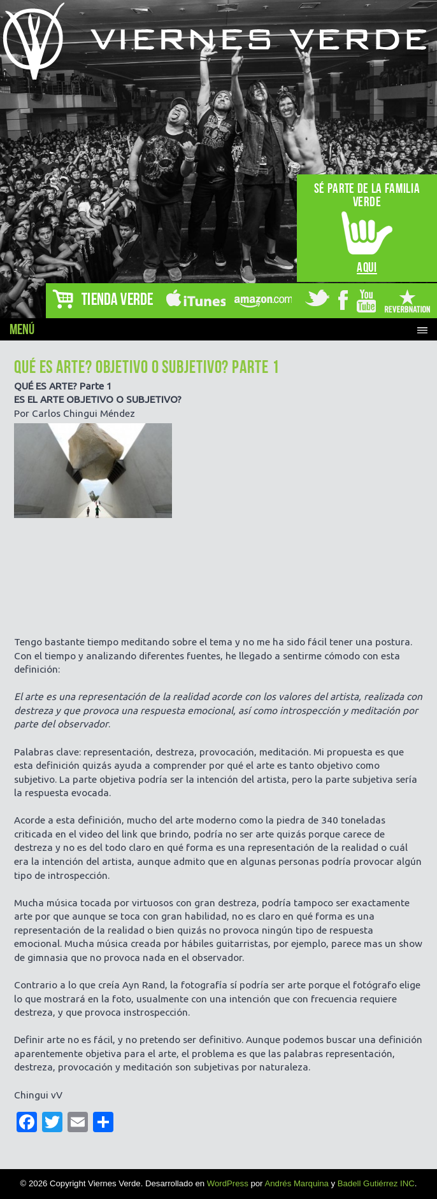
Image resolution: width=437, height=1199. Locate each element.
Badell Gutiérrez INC (376, 1183)
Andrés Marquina (296, 1183)
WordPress (227, 1183)
